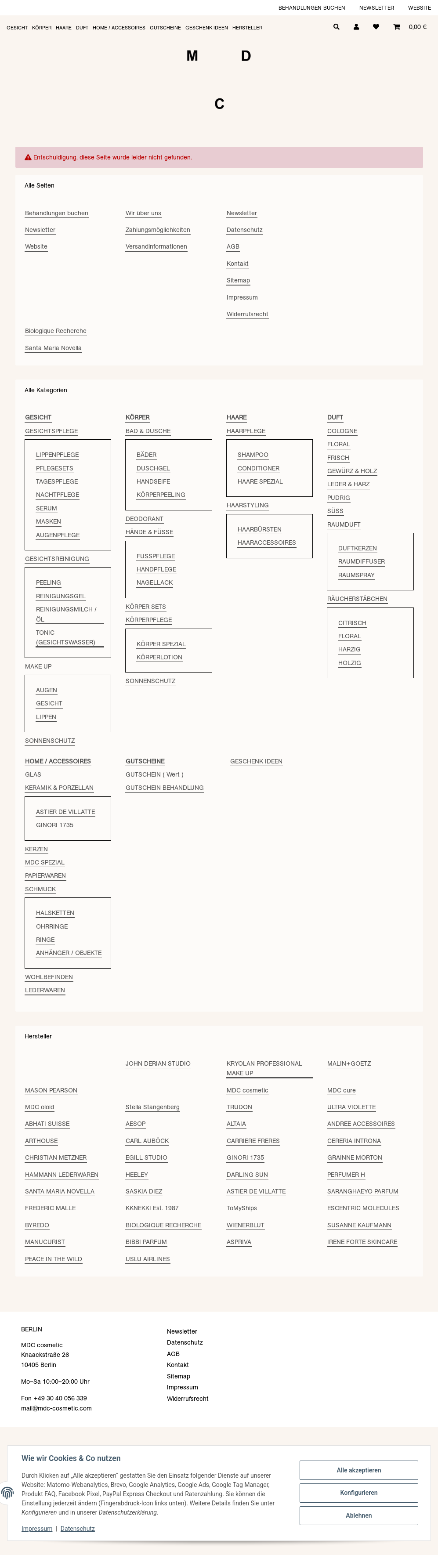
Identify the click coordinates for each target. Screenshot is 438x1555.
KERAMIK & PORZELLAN (59, 788)
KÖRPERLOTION (159, 657)
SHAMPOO (253, 455)
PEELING (48, 582)
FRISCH (338, 458)
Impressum (37, 1528)
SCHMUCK (40, 889)
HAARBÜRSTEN (260, 529)
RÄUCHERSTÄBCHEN (357, 599)
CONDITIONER (258, 468)
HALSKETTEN (55, 913)
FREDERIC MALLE (50, 1208)
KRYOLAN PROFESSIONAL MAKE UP (264, 1068)
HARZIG (349, 649)
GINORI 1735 (54, 825)
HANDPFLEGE (156, 569)
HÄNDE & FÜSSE (149, 532)
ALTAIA (236, 1124)
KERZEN (36, 849)
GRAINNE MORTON (354, 1157)
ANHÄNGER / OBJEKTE (68, 953)
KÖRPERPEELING (161, 495)
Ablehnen (359, 1515)
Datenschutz (78, 1528)
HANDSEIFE (153, 481)
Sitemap (238, 280)
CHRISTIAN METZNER (56, 1157)
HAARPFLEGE (246, 431)
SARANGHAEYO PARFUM (362, 1191)
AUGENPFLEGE (58, 535)
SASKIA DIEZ (144, 1191)
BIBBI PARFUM (146, 1242)
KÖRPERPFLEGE (149, 620)
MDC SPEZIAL (45, 862)
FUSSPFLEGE (156, 556)
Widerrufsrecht (247, 314)
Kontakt (238, 264)
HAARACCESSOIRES (267, 542)
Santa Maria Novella (53, 348)
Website (419, 7)
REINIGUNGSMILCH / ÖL (66, 614)
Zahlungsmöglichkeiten (158, 230)
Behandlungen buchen (312, 7)
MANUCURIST (45, 1242)
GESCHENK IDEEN (256, 761)
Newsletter (376, 7)
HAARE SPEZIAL (260, 481)
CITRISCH (352, 623)
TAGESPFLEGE (57, 481)
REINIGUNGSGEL (61, 596)
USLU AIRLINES (148, 1259)
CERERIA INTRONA (354, 1141)
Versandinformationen (156, 246)
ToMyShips (242, 1208)
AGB (233, 246)
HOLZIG (349, 663)
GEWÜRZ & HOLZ (352, 471)
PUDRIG (338, 498)
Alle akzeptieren (359, 1470)
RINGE (45, 940)
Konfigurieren (358, 1492)
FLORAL (338, 444)
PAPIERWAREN (45, 875)
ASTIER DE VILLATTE (65, 812)
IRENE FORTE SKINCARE (362, 1242)
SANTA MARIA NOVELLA (59, 1191)
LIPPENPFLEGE (57, 455)
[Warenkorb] (410, 26)
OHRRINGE (52, 926)
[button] (356, 26)
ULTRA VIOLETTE (351, 1107)
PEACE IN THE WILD (53, 1259)
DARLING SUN (247, 1175)
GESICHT (49, 703)
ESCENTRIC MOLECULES (363, 1208)
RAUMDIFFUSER (361, 561)
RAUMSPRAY (356, 575)
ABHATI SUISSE (47, 1124)
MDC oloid (39, 1107)
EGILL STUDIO (146, 1157)
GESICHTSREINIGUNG (57, 559)
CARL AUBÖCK (147, 1141)
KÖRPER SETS (146, 607)
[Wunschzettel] (376, 26)
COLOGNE (342, 431)
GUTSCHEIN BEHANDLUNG (165, 788)
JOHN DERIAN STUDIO (158, 1063)
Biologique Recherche (56, 331)
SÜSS (335, 511)
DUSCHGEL (153, 468)
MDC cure (341, 1090)
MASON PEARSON (51, 1090)
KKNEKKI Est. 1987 (152, 1208)
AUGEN (46, 690)
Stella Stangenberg (153, 1107)
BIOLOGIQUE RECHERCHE (163, 1225)
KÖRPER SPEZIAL (161, 644)
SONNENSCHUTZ (50, 741)
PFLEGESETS (54, 468)
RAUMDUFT (344, 524)
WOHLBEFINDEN (49, 977)
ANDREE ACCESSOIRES (361, 1124)
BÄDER (146, 455)
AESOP (135, 1124)
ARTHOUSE (41, 1141)
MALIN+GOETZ (349, 1063)
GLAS (33, 774)
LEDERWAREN (45, 990)
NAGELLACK (155, 582)
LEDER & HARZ (348, 484)
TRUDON (239, 1107)
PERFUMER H (346, 1175)
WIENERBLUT (245, 1225)
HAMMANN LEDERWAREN (61, 1175)
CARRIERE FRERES (253, 1141)
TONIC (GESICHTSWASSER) (65, 637)
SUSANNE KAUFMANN (359, 1225)
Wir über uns (143, 213)
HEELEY (137, 1175)
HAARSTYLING (248, 505)
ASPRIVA (239, 1242)
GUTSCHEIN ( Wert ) (155, 774)
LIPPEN (46, 717)
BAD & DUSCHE (148, 431)
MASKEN (48, 521)
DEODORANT (144, 519)
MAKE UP (38, 666)
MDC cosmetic (247, 1090)
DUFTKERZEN (357, 548)
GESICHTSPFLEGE (51, 431)
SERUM (46, 508)
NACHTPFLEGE (57, 495)
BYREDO (37, 1225)
